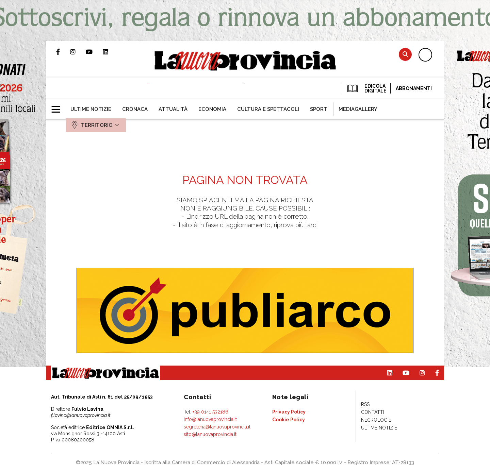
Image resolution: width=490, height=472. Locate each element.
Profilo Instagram (78, 52)
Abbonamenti (414, 88)
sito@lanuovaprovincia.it (210, 434)
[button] (58, 106)
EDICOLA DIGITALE (366, 88)
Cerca (405, 54)
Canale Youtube (94, 52)
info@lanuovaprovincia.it (210, 419)
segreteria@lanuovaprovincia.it (217, 426)
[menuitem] (91, 109)
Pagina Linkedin (110, 52)
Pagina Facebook (63, 52)
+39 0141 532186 (210, 412)
